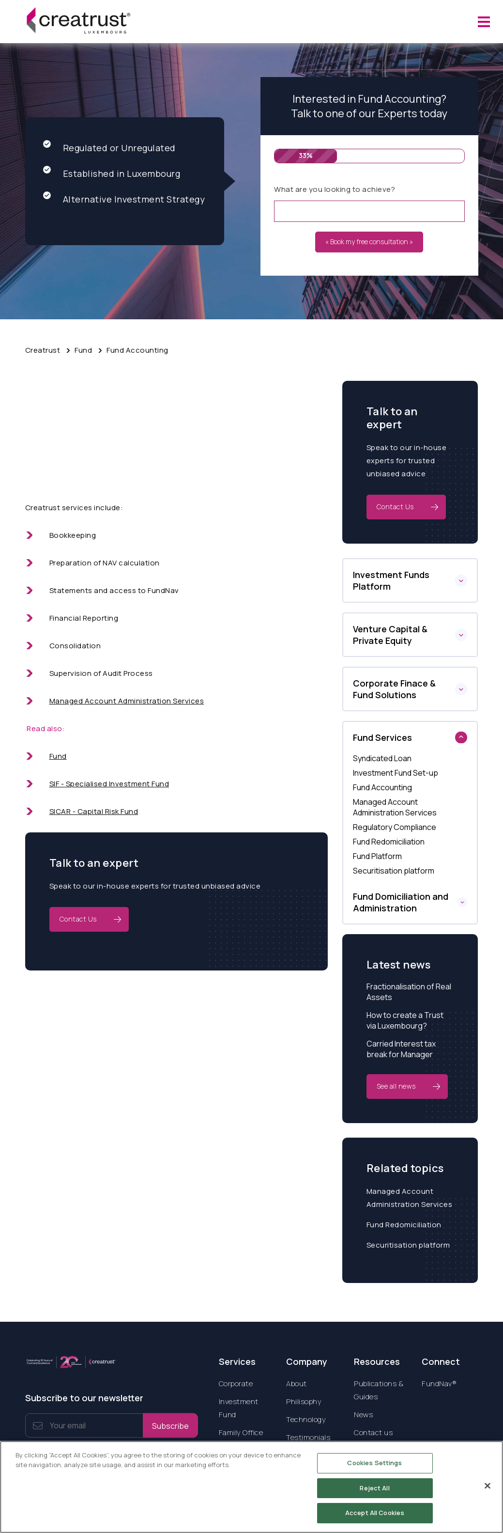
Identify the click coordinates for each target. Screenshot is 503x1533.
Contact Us (78, 918)
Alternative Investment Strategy (124, 199)
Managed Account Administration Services (126, 701)
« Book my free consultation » (369, 241)
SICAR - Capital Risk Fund (93, 811)
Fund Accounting (137, 350)
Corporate (236, 1383)
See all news (396, 1086)
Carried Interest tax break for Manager (401, 1049)
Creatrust (43, 350)
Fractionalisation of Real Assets (408, 991)
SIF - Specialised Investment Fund (109, 784)
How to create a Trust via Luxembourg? (404, 1020)
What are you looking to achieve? (334, 189)
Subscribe (170, 1425)
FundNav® (439, 1383)
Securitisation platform (408, 1245)
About (296, 1383)
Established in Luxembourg (112, 173)
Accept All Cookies (374, 1518)
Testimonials (308, 1437)
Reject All (374, 1493)
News (363, 1414)
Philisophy (303, 1401)
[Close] (487, 1491)
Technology (306, 1419)
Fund (83, 350)
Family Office (241, 1432)
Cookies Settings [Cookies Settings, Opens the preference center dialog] (374, 1468)
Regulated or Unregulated (109, 147)
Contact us (373, 1432)
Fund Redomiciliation (404, 1225)
